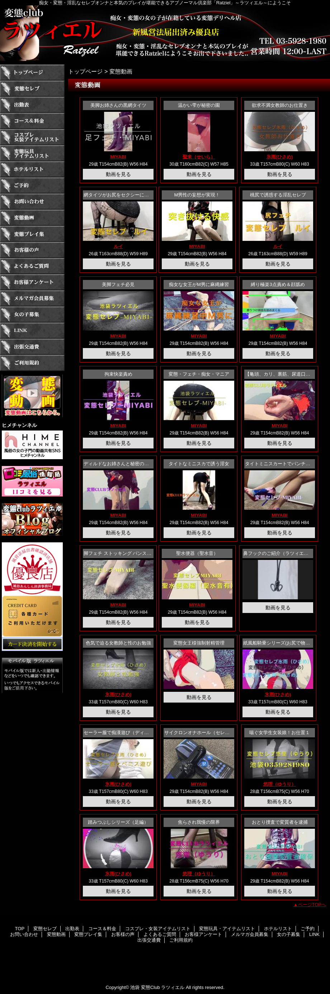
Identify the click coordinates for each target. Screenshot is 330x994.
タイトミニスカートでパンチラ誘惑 (282, 463)
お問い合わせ (32, 202)
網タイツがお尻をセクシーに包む (119, 195)
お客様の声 (32, 250)
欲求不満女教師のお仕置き (280, 105)
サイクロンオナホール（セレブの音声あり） (211, 732)
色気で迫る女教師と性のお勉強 (118, 643)
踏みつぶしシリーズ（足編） (118, 822)
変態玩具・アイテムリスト (32, 153)
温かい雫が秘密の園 (199, 105)
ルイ (118, 246)
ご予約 (32, 185)
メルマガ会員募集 (32, 298)
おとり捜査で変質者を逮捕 (280, 822)
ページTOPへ (312, 904)
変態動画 (32, 218)
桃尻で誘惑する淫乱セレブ (278, 195)
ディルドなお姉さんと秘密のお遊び (121, 463)
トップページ (85, 71)
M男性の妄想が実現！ (197, 195)
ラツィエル (165, 33)
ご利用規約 (32, 363)
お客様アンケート (32, 282)
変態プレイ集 (32, 234)
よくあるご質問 (32, 266)
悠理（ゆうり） (279, 784)
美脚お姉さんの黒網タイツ (118, 105)
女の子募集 (32, 314)
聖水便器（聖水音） (197, 553)
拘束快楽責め (118, 374)
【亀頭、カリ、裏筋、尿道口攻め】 (282, 374)
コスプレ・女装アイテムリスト (32, 137)
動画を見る (118, 174)
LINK (32, 331)
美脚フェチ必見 (118, 284)
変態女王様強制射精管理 (199, 643)
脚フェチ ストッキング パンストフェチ (124, 553)
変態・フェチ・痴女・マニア (199, 374)
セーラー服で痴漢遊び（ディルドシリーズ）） (133, 732)
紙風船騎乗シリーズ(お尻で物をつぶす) (284, 643)
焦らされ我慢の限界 (199, 822)
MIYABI (118, 157)
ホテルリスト (32, 169)
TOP (32, 73)
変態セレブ (32, 89)
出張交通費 (32, 347)
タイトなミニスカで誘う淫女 (199, 463)
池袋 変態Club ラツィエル (157, 987)
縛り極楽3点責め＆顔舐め (278, 284)
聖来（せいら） (199, 157)
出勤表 (32, 105)
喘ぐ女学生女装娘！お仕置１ (279, 732)
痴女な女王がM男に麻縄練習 (199, 284)
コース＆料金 (32, 121)
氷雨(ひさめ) (280, 157)
